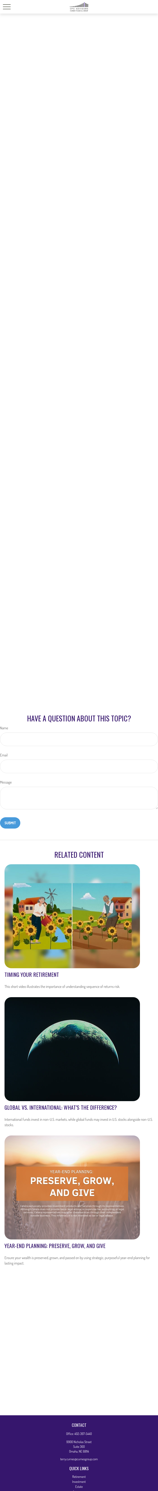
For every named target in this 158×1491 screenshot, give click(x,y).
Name (4, 728)
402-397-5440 (83, 1434)
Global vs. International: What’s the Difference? (61, 1107)
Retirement (79, 1477)
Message (6, 782)
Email (4, 755)
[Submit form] (10, 823)
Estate (79, 1487)
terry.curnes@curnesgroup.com (79, 1459)
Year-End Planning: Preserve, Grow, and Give (55, 1245)
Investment (79, 1482)
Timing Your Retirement (32, 974)
